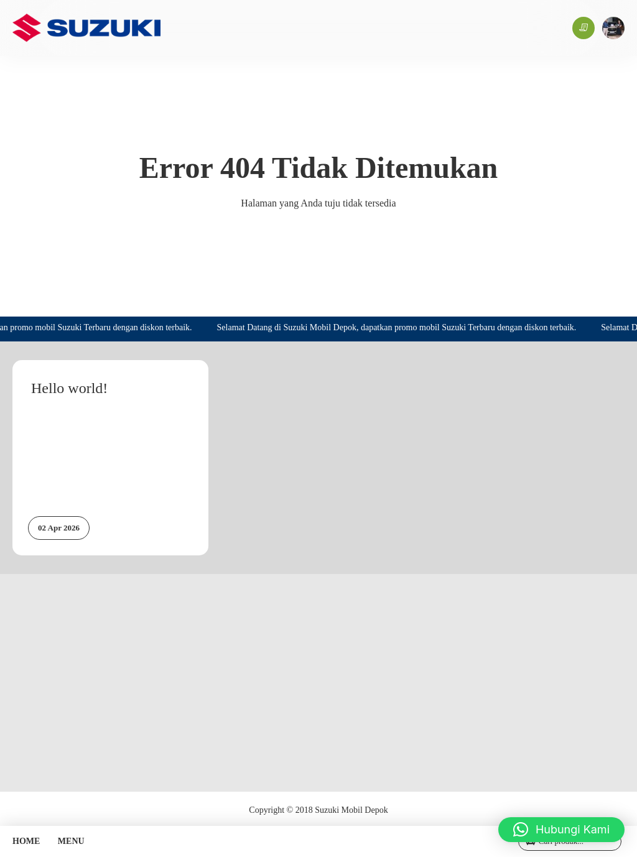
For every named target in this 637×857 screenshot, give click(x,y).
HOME (26, 841)
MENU (71, 841)
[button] (561, 829)
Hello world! (69, 388)
